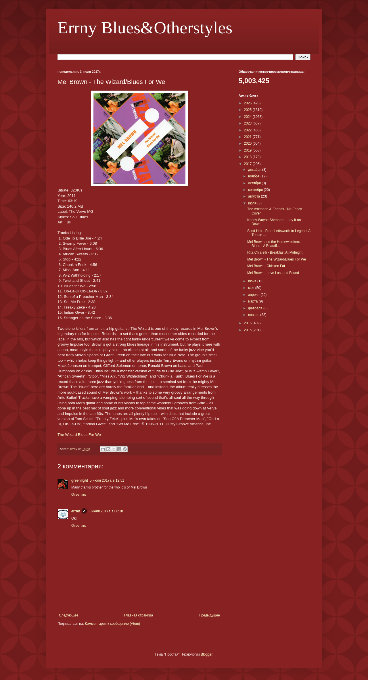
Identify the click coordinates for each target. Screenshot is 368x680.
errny (75, 511)
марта (253, 301)
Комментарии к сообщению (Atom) (112, 624)
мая (251, 288)
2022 (248, 130)
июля (252, 203)
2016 (248, 323)
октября (255, 183)
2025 (248, 110)
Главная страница (138, 615)
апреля (254, 295)
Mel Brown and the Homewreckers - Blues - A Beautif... (274, 244)
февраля (255, 308)
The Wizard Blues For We (79, 434)
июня (252, 281)
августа (254, 196)
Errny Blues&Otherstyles (144, 27)
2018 (248, 157)
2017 (248, 164)
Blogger (206, 654)
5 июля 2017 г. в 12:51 (107, 480)
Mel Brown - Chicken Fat (266, 266)
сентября (256, 190)
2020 (248, 143)
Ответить (78, 495)
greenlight (79, 480)
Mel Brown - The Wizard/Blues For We (276, 259)
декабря (255, 170)
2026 (248, 103)
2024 (248, 117)
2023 (248, 123)
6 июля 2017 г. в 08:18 (106, 511)
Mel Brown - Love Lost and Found (273, 273)
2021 (248, 137)
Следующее (68, 615)
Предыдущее (209, 615)
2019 (248, 150)
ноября (254, 176)
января (254, 315)
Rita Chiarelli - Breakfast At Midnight (274, 252)
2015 (248, 330)
